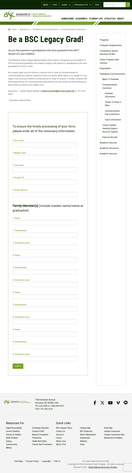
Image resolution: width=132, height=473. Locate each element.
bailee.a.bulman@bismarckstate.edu (58, 91)
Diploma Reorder (110, 137)
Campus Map (85, 428)
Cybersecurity (11, 444)
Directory (60, 434)
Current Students (13, 431)
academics (81, 18)
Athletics (83, 441)
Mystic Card (61, 441)
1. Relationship (19, 230)
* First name (19, 141)
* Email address (20, 190)
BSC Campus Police (64, 428)
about (120, 18)
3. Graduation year (21, 317)
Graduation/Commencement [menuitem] (45, 29)
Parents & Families (13, 434)
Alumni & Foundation (40, 434)
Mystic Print (61, 444)
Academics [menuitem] (25, 29)
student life (96, 18)
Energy (9, 441)
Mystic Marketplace (88, 434)
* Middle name (20, 153)
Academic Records (108, 143)
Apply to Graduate (110, 79)
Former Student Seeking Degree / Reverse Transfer (110, 128)
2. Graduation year (21, 280)
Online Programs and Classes (109, 61)
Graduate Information (110, 95)
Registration (105, 68)
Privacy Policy (32, 461)
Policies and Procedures (42, 444)
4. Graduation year (21, 354)
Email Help (108, 428)
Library (59, 438)
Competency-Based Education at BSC (109, 52)
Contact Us (60, 431)
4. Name (16, 329)
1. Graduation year (21, 243)
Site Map (18, 461)
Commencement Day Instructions (112, 113)
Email (82, 444)
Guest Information (113, 119)
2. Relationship (19, 268)
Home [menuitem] (12, 29)
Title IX (57, 461)
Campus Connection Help (114, 434)
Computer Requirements (111, 45)
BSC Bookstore (86, 431)
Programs (104, 40)
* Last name (18, 165)
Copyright (46, 461)
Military (9, 448)
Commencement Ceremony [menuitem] (72, 29)
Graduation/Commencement (112, 74)
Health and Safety (39, 441)
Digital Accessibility (14, 428)
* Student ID (18, 178)
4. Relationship (19, 342)
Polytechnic (37, 438)
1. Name (16, 218)
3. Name (16, 292)
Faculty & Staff (38, 431)
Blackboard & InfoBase (113, 438)
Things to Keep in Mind (113, 104)
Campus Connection (112, 431)
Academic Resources (109, 148)
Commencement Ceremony (109, 86)
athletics (110, 18)
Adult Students (12, 438)
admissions (67, 18)
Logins (65, 4)
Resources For (83, 4)
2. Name (16, 255)
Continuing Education (40, 428)
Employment (85, 438)
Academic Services (108, 153)
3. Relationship (19, 305)
